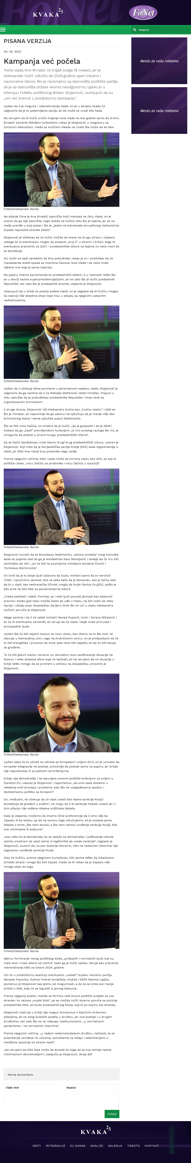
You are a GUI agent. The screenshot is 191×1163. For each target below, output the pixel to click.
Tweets (133, 1145)
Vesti (36, 1145)
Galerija (115, 1145)
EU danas (77, 1145)
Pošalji (112, 1114)
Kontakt (152, 1145)
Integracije (55, 1145)
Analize (96, 1145)
